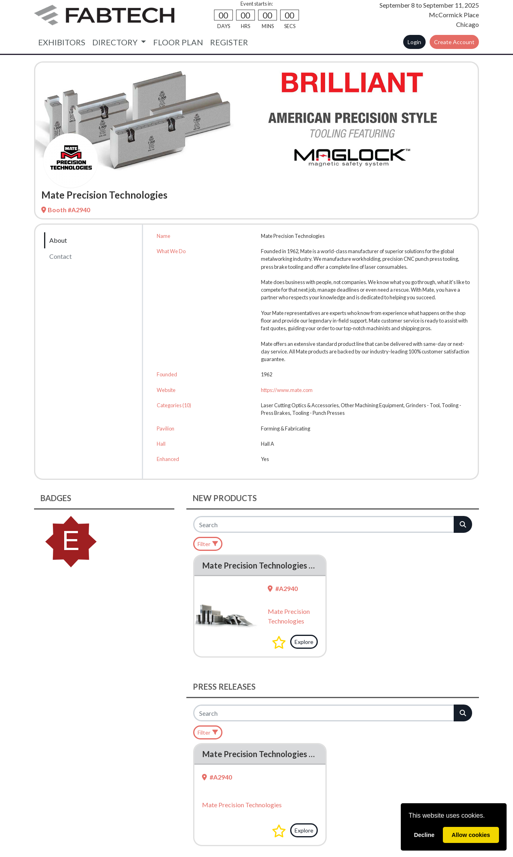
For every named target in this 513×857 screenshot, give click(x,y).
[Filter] (207, 544)
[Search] (324, 524)
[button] (279, 642)
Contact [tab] (60, 256)
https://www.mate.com (287, 390)
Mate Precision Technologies (242, 804)
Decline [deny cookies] (424, 835)
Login (414, 42)
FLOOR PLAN (178, 42)
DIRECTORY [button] (115, 42)
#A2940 (283, 588)
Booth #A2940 (65, 209)
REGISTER (229, 42)
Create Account (454, 42)
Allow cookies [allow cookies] (471, 835)
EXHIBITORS (61, 42)
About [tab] (58, 240)
